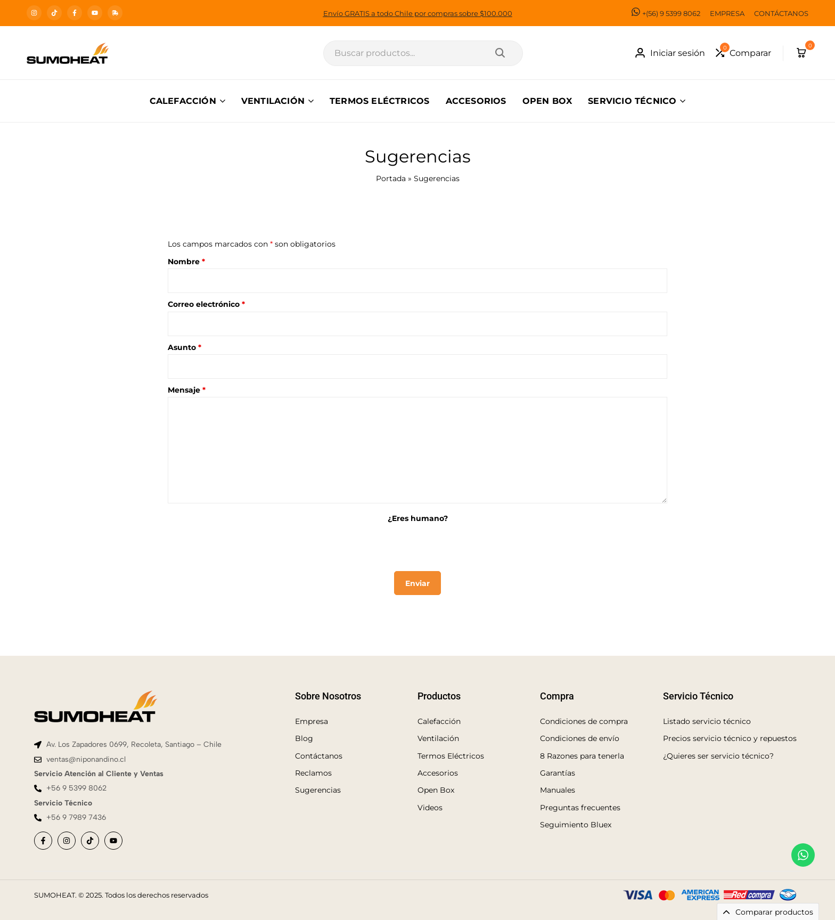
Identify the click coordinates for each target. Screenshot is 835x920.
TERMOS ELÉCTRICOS (379, 101)
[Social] (43, 841)
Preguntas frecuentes (580, 807)
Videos (430, 807)
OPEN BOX (547, 101)
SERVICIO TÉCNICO (632, 101)
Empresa (311, 721)
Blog (304, 738)
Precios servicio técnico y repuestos (730, 738)
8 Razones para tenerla (582, 756)
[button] (743, 53)
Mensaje (187, 390)
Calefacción (439, 721)
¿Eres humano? (418, 518)
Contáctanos (318, 756)
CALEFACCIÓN (183, 101)
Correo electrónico (206, 304)
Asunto (184, 347)
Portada (391, 178)
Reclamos (313, 773)
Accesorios (438, 773)
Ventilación (438, 738)
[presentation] (417, 545)
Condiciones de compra (584, 721)
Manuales (557, 790)
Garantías (557, 773)
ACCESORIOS (476, 101)
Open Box (436, 790)
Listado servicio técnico (707, 721)
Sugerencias (318, 790)
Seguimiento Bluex (575, 824)
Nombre (186, 261)
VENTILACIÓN (273, 101)
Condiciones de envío (579, 738)
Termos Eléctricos (451, 756)
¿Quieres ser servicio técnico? (718, 756)
